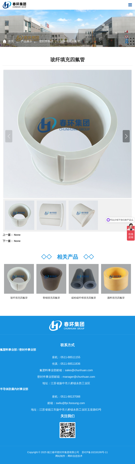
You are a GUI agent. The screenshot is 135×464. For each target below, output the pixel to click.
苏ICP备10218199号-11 (95, 452)
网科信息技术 (75, 456)
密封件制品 (46, 41)
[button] (126, 136)
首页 (11, 41)
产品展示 (26, 41)
